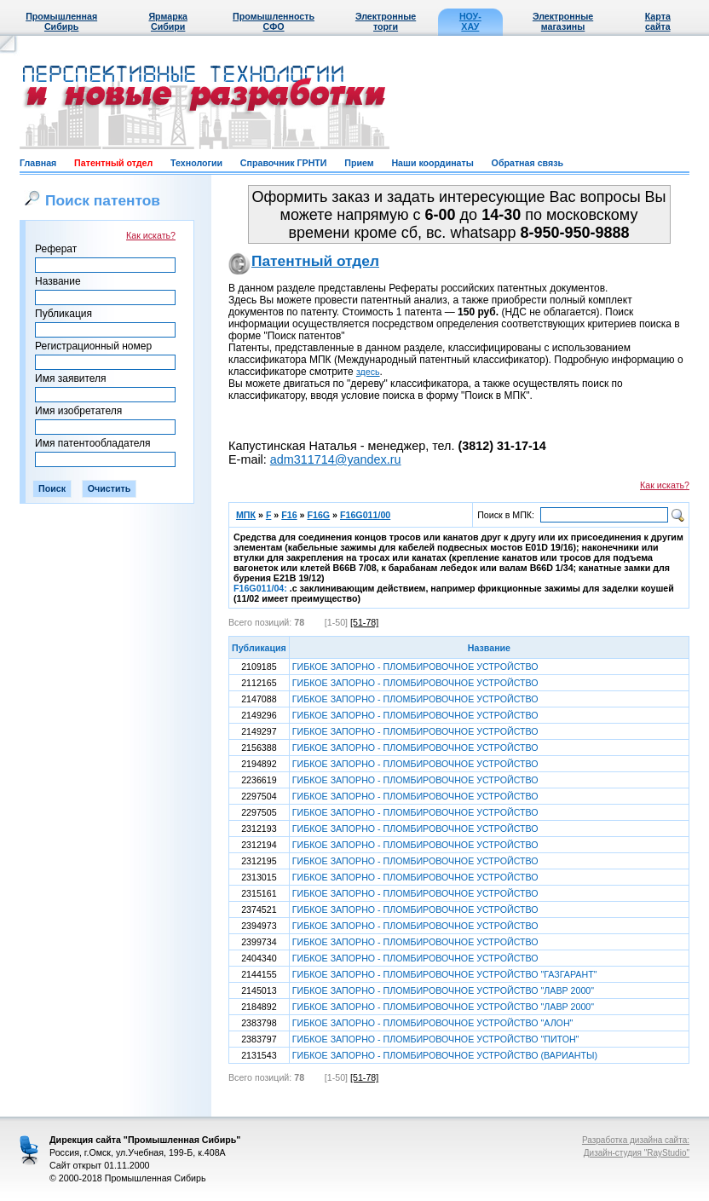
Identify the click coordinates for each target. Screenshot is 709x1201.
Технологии (196, 163)
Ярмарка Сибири (167, 21)
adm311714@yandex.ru (335, 459)
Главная (38, 163)
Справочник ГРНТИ (283, 163)
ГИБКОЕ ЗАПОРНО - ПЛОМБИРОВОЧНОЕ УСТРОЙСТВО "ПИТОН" (435, 1039)
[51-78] (364, 622)
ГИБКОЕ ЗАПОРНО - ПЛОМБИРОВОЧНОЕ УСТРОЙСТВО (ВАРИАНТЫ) (444, 1055)
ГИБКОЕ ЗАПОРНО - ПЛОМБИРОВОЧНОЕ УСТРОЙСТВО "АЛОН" (433, 1023)
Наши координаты (432, 163)
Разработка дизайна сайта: (635, 1140)
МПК (246, 515)
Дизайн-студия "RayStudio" (636, 1153)
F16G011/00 (365, 515)
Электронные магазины (563, 21)
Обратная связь (527, 163)
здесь (368, 372)
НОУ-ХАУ (470, 21)
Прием (358, 163)
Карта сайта (658, 21)
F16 (289, 515)
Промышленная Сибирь (61, 21)
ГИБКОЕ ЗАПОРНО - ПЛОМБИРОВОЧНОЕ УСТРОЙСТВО (415, 666)
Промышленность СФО (273, 21)
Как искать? (151, 235)
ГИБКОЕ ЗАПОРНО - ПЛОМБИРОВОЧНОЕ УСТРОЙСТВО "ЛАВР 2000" (443, 990)
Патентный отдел (113, 163)
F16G (318, 515)
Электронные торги (385, 21)
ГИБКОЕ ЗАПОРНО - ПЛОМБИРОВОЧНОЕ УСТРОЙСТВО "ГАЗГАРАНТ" (444, 974)
